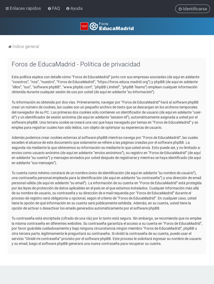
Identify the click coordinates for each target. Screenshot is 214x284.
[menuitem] (54, 8)
